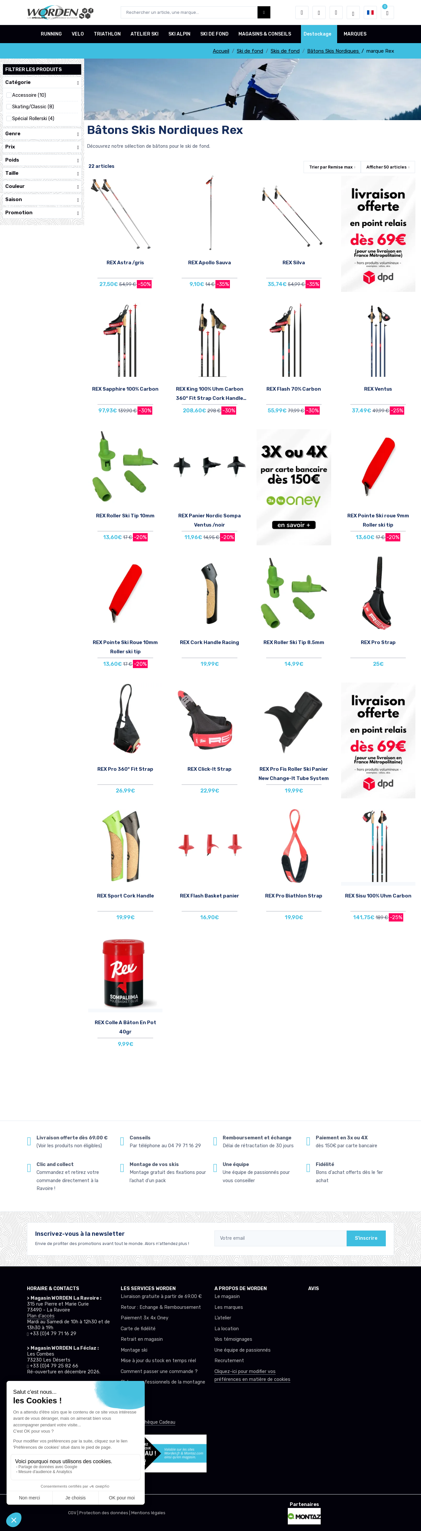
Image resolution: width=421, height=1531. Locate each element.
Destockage (317, 34)
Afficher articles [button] (386, 167)
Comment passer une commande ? (159, 1371)
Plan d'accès (41, 1316)
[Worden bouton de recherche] (264, 12)
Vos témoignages (233, 1339)
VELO (78, 34)
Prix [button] (42, 147)
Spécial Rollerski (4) (33, 118)
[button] (302, 12)
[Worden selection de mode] (353, 12)
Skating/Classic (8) (33, 107)
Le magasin (227, 1296)
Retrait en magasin (142, 1339)
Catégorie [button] (42, 82)
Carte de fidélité (138, 1329)
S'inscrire (366, 1238)
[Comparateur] (336, 12)
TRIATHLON (107, 34)
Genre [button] (42, 134)
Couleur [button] (42, 186)
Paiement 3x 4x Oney (144, 1318)
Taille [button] (42, 173)
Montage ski (134, 1350)
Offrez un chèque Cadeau (148, 1422)
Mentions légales (148, 1512)
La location (226, 1329)
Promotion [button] (42, 213)
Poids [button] (42, 160)
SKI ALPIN (179, 34)
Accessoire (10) (29, 95)
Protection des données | (105, 1512)
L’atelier (222, 1318)
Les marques (228, 1307)
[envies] (319, 12)
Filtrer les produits (33, 69)
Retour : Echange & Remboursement (161, 1307)
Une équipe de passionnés (242, 1350)
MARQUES (355, 34)
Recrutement (229, 1360)
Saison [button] (42, 199)
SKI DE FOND (214, 34)
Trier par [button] (331, 167)
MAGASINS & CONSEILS (264, 34)
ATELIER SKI (145, 34)
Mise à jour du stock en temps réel (158, 1360)
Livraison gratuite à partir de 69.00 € (161, 1296)
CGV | (73, 1512)
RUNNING (51, 34)
